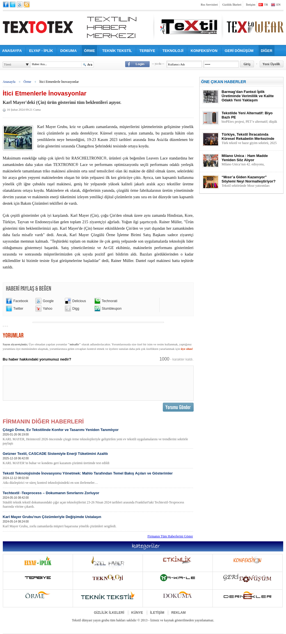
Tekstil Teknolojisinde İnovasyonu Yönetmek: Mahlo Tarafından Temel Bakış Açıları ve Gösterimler (98, 478)
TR (266, 4)
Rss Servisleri (209, 4)
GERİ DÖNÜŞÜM (239, 51)
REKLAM (178, 613)
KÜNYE (137, 613)
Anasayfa (9, 82)
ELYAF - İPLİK (41, 51)
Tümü (7, 64)
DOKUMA (68, 51)
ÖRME (89, 51)
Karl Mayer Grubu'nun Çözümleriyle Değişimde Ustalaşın (98, 521)
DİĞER (266, 51)
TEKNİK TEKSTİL (117, 51)
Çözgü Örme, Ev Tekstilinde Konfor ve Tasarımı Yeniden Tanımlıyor (98, 437)
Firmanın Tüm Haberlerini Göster (170, 536)
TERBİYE (147, 51)
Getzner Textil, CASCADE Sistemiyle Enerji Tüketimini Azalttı (98, 458)
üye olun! (187, 348)
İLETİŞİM (157, 613)
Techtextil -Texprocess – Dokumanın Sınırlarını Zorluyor (98, 500)
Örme (27, 82)
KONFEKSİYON (204, 51)
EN (278, 4)
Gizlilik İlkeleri (231, 4)
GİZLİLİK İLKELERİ (109, 613)
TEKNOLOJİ (173, 51)
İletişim (250, 4)
